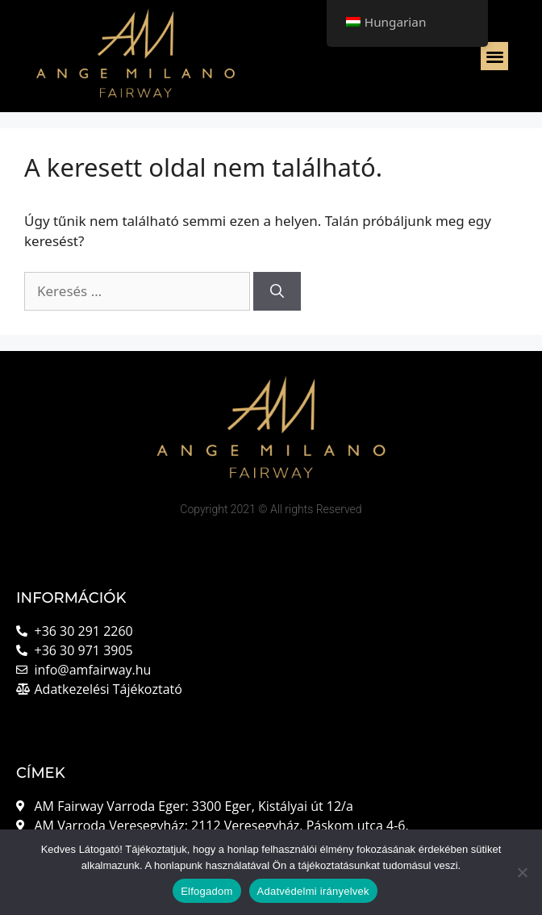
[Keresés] (277, 291)
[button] (495, 56)
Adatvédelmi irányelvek (313, 891)
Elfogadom (206, 891)
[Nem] (522, 872)
